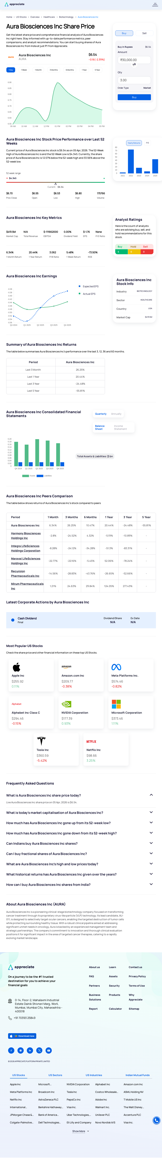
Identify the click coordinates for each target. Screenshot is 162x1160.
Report (93, 1008)
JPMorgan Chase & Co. (21, 1115)
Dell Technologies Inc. (48, 1122)
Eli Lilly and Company (79, 1122)
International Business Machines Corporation (21, 1107)
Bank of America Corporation (47, 1115)
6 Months (70, 70)
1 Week (24, 70)
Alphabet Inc (102, 1084)
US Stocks (21, 16)
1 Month (38, 70)
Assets (113, 976)
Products (114, 995)
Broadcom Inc (46, 1092)
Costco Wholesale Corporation (106, 1092)
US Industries (94, 1075)
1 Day (11, 70)
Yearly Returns (134, 143)
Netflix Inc (16, 1099)
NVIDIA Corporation (78, 1084)
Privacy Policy (137, 976)
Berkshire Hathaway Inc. (50, 1107)
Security (114, 985)
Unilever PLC (102, 1115)
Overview (35, 16)
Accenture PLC (132, 1115)
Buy (124, 33)
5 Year (97, 70)
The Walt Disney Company (133, 1107)
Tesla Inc (72, 1092)
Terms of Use (137, 985)
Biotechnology (66, 16)
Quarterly (100, 413)
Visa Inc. (71, 1107)
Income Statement (120, 427)
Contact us (135, 967)
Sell (144, 33)
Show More (78, 1131)
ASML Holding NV (133, 1092)
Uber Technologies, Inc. (78, 1115)
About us (94, 967)
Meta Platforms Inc (21, 1092)
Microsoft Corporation (45, 1084)
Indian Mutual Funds (138, 1075)
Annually (116, 413)
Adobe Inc (101, 1099)
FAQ (91, 976)
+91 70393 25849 (24, 1018)
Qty (120, 72)
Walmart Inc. (102, 1107)
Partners (94, 985)
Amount (122, 52)
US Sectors (55, 1075)
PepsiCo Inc (74, 1099)
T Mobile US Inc (132, 1099)
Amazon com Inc (133, 1084)
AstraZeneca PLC (48, 1099)
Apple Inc (15, 1084)
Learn (112, 967)
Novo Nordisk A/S (105, 1122)
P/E (147, 142)
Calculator (115, 1008)
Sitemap (134, 1008)
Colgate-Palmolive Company (21, 1122)
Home (9, 16)
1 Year (84, 70)
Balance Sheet (100, 427)
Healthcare (49, 16)
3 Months (54, 70)
